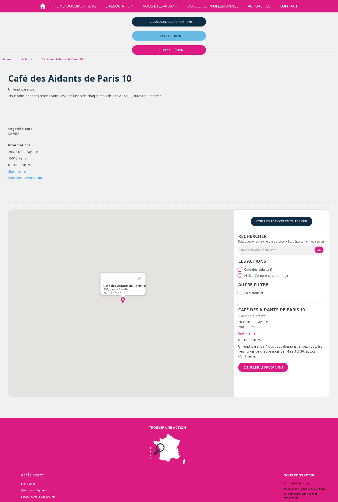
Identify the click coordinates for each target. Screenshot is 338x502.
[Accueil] (42, 6)
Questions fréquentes (35, 490)
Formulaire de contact (298, 483)
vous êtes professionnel (213, 6)
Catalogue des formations (171, 21)
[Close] (140, 278)
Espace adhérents (169, 36)
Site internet (17, 171)
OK (319, 249)
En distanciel (253, 293)
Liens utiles (28, 483)
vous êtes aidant (160, 6)
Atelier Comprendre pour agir (266, 275)
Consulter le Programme (25, 177)
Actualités (259, 6)
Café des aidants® (258, 269)
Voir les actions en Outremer (281, 221)
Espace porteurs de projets (38, 496)
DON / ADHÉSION (171, 50)
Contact (289, 6)
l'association (120, 6)
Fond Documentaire (75, 6)
